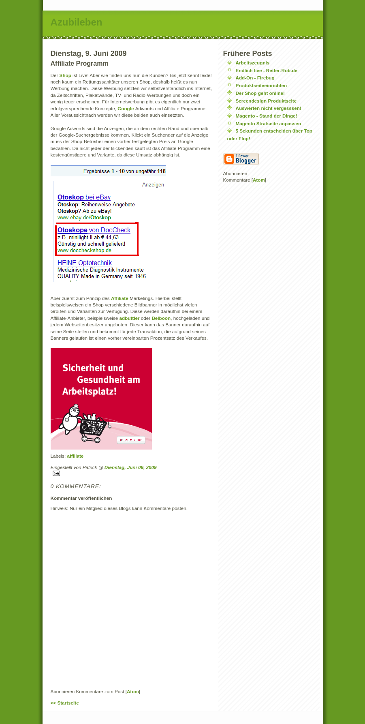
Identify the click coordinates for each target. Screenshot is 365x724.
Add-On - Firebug (255, 77)
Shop (66, 75)
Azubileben (76, 22)
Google (126, 108)
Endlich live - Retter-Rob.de (267, 70)
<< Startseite (65, 702)
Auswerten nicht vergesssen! (268, 108)
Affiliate (120, 298)
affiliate (75, 455)
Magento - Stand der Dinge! (266, 115)
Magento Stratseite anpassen (268, 123)
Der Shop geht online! (260, 93)
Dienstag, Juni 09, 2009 (131, 467)
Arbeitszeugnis (253, 62)
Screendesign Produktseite (266, 100)
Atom (133, 691)
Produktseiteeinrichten (261, 85)
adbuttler (130, 318)
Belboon (161, 318)
